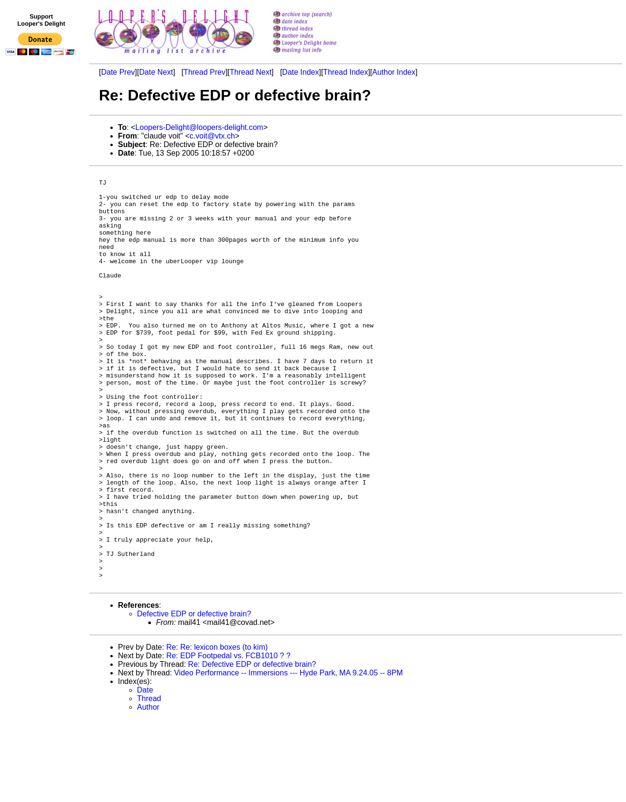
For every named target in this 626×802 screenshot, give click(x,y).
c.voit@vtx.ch (212, 136)
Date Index (300, 72)
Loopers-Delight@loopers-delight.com (200, 127)
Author (148, 790)
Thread (149, 781)
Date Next (156, 72)
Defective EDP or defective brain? (194, 697)
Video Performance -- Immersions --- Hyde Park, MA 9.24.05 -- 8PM (288, 756)
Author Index (394, 72)
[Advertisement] (42, 255)
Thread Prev (204, 72)
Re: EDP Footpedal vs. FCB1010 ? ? (228, 738)
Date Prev (118, 72)
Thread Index (345, 72)
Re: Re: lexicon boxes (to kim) (216, 730)
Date (145, 773)
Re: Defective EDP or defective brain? (252, 747)
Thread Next (251, 72)
